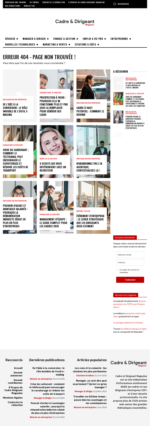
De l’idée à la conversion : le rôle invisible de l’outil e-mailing (15, 109)
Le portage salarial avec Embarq (128, 323)
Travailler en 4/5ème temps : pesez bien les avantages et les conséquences (90, 400)
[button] (121, 3)
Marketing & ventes (50, 93)
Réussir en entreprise (15, 100)
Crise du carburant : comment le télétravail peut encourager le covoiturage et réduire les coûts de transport (16, 160)
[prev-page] (115, 135)
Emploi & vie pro (48, 159)
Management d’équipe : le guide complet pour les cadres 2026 (53, 222)
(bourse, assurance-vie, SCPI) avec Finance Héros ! (129, 304)
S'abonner (130, 279)
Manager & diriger (13, 145)
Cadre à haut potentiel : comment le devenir (90, 111)
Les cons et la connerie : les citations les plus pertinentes (90, 369)
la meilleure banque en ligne (134, 329)
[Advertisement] (130, 184)
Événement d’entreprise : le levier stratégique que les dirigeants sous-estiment (90, 221)
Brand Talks (83, 211)
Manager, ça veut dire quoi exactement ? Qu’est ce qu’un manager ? (90, 384)
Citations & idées (85, 375)
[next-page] (120, 135)
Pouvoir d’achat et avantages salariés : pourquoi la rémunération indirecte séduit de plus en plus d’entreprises (15, 216)
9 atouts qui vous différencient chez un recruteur (53, 167)
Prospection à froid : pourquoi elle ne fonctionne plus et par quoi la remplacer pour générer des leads (54, 106)
